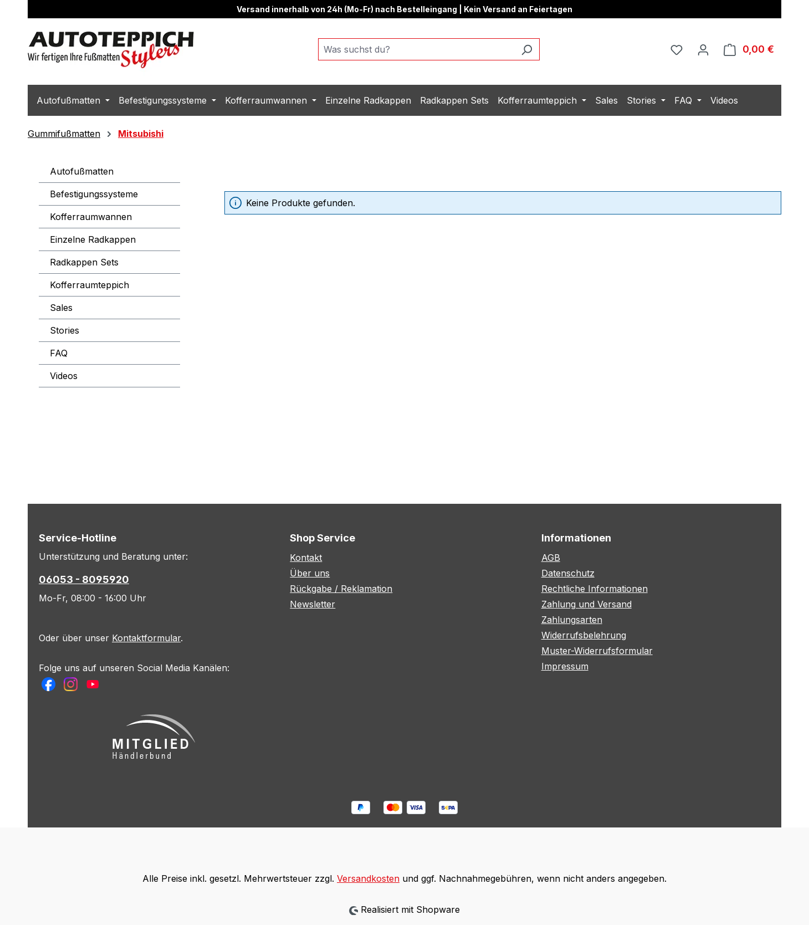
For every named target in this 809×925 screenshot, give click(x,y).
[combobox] (416, 49)
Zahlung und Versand (586, 604)
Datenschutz (568, 573)
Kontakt (306, 557)
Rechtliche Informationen (594, 588)
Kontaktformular (146, 637)
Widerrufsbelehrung (583, 635)
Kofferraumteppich (89, 284)
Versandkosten (368, 878)
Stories (64, 330)
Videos (64, 375)
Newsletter (312, 604)
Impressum (564, 666)
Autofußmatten (82, 171)
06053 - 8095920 (84, 579)
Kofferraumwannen (91, 216)
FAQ (59, 353)
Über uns (310, 573)
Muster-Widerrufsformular (597, 650)
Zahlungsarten (571, 619)
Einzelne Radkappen (93, 239)
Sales (61, 307)
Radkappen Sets (84, 262)
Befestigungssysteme (94, 194)
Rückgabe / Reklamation (341, 588)
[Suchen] (527, 49)
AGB (550, 557)
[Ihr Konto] (703, 49)
